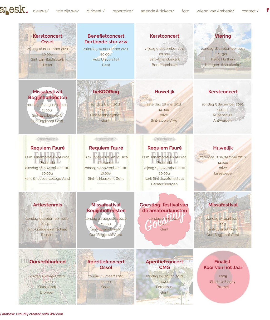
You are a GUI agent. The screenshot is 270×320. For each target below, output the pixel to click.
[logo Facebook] (267, 10)
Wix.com (56, 314)
